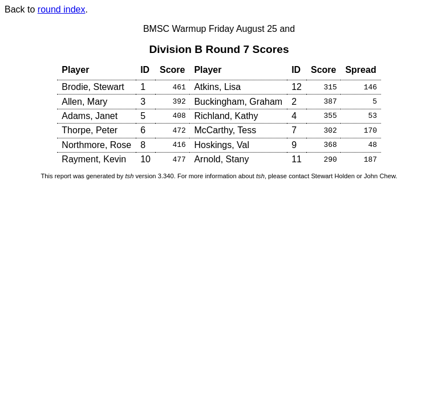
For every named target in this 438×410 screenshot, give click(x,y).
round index (62, 9)
